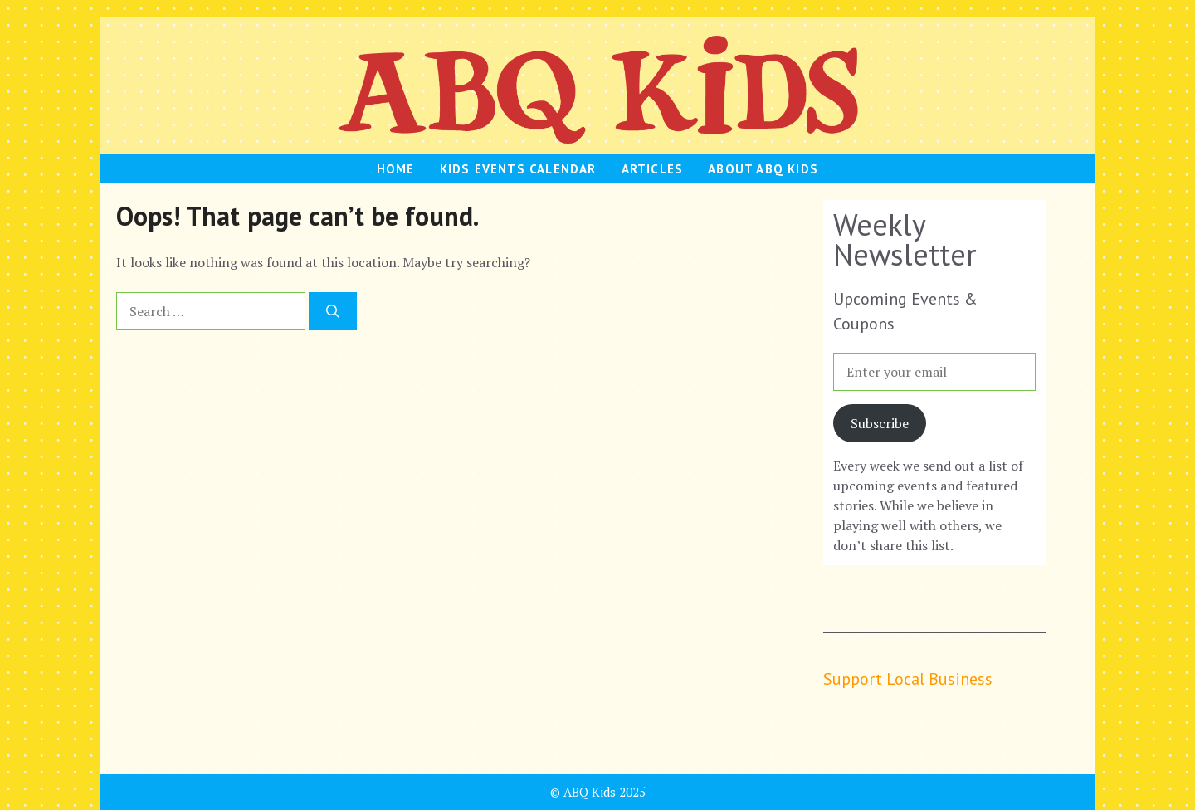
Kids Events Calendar (518, 169)
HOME (396, 169)
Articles (653, 169)
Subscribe (880, 423)
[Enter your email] (934, 372)
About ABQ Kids (763, 169)
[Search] (333, 311)
